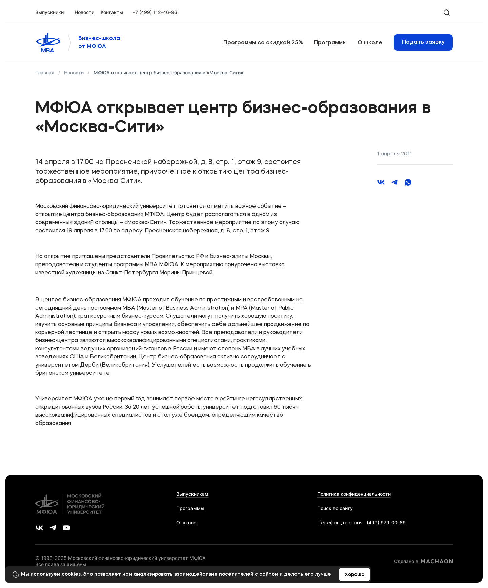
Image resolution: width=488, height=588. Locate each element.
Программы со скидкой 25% (263, 43)
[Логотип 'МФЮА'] (48, 42)
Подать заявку (423, 42)
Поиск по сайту (335, 508)
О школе (370, 43)
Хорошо (354, 574)
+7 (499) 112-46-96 (154, 12)
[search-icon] (446, 12)
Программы (330, 43)
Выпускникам (192, 494)
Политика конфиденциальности (354, 494)
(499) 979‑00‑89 (386, 522)
